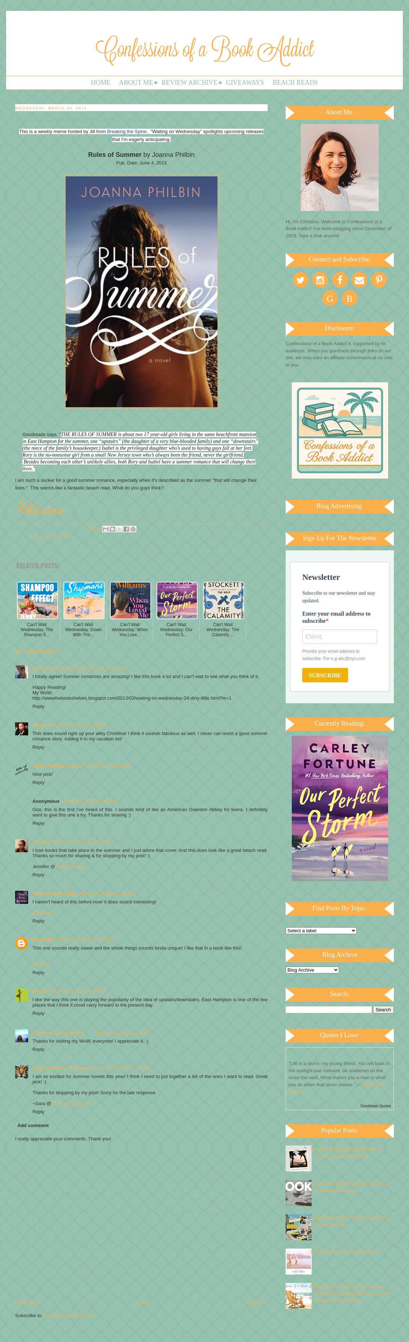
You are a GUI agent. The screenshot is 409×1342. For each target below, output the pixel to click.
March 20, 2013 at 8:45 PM (77, 991)
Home (100, 82)
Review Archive (189, 82)
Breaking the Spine (127, 131)
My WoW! (42, 912)
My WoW (41, 964)
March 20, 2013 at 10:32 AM (95, 668)
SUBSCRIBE (325, 675)
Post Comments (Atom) (68, 1315)
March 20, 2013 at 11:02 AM (100, 766)
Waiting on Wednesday (51, 536)
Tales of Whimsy (50, 766)
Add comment (33, 1125)
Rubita (39, 991)
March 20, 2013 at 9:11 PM (123, 1032)
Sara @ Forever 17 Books (60, 1068)
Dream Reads (71, 866)
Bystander (44, 939)
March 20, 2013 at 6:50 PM (86, 939)
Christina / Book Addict (58, 1032)
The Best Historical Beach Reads (344, 1252)
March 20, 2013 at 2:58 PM (107, 893)
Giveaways (245, 82)
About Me (136, 82)
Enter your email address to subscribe (336, 617)
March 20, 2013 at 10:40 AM (77, 725)
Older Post (257, 1302)
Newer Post (27, 1302)
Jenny (39, 725)
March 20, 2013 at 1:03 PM (90, 801)
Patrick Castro (48, 668)
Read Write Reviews (54, 893)
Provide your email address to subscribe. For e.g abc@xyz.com (333, 655)
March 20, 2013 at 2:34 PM (81, 842)
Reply (38, 706)
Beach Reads (295, 82)
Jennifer (41, 842)
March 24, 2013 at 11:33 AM (120, 1068)
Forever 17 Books (70, 1103)
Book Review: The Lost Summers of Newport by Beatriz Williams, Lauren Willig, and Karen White (350, 1293)
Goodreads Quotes (376, 1106)
